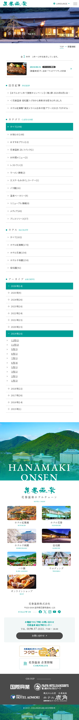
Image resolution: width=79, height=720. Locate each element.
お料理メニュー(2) (19, 157)
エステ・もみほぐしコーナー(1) (24, 180)
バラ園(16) (15, 187)
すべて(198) (16, 126)
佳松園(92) (15, 267)
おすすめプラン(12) (19, 141)
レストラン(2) (16, 164)
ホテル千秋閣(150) (19, 260)
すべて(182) (16, 237)
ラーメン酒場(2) (17, 172)
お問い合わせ (38, 635)
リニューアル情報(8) (19, 203)
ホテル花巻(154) (18, 252)
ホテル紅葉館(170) (19, 244)
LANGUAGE (61, 4)
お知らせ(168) (17, 134)
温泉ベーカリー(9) (19, 195)
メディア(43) (16, 210)
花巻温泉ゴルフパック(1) (22, 149)
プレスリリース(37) (19, 218)
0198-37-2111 (35, 629)
